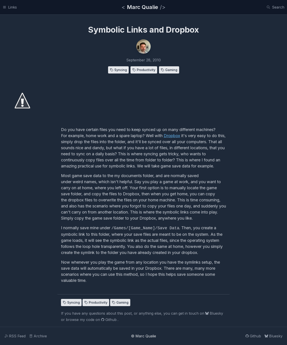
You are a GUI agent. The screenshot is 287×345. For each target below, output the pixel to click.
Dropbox (172, 135)
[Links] (10, 7)
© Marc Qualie (143, 336)
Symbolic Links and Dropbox (143, 30)
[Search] (275, 7)
